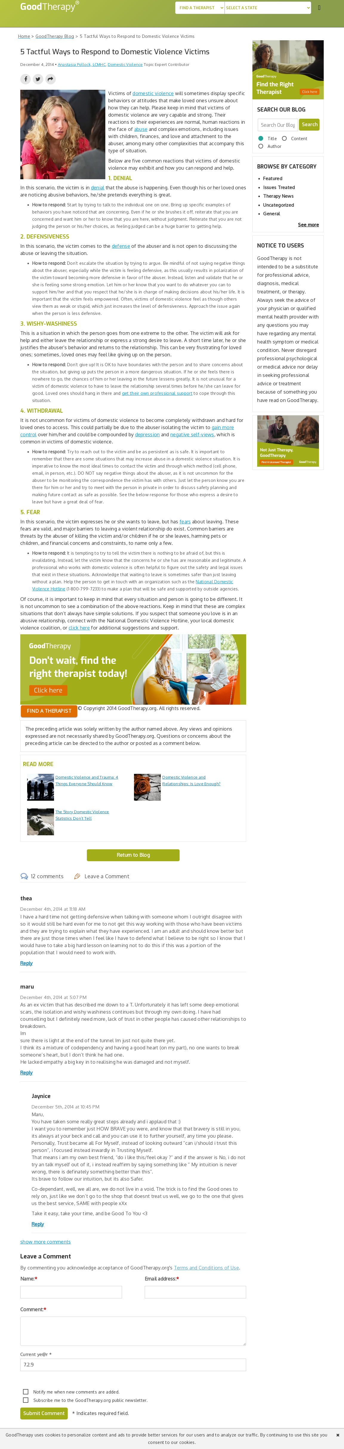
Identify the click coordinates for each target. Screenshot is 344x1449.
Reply (26, 963)
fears (185, 522)
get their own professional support (157, 393)
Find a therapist (49, 711)
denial (97, 188)
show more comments (45, 1242)
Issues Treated (279, 187)
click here (79, 628)
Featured (272, 178)
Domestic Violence (125, 64)
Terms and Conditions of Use (206, 1268)
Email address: (162, 1279)
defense (121, 246)
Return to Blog (133, 855)
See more (308, 225)
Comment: (33, 1309)
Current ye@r (36, 1354)
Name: (28, 1279)
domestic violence (153, 93)
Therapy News (278, 196)
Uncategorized (278, 205)
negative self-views (192, 434)
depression (147, 434)
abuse (141, 129)
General (271, 214)
